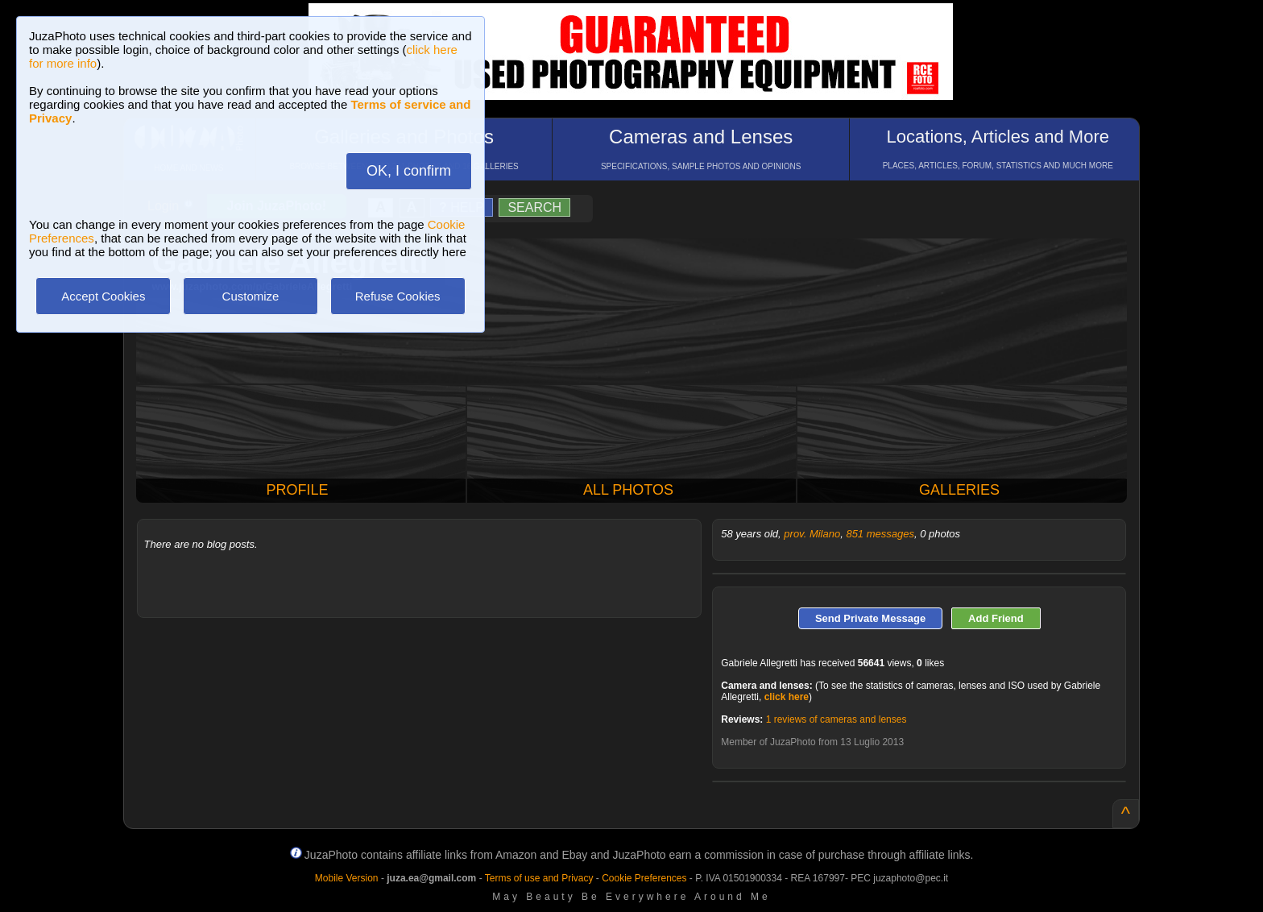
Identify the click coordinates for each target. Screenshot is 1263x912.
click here (786, 697)
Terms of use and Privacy (539, 878)
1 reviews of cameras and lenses (836, 719)
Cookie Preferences (644, 878)
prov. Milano (812, 534)
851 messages (880, 534)
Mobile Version (347, 878)
